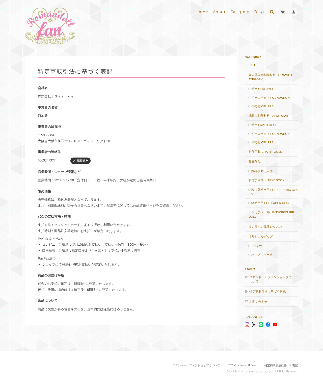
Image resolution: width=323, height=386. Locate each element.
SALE (252, 64)
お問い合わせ (258, 301)
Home (202, 12)
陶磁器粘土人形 (262, 171)
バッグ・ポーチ (262, 254)
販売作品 (255, 161)
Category (240, 12)
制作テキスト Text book (266, 180)
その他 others (262, 106)
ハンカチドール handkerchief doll (271, 214)
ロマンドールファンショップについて (270, 279)
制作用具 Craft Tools (265, 151)
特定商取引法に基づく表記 (267, 291)
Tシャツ (256, 246)
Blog (259, 12)
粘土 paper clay (263, 124)
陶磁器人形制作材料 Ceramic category (271, 77)
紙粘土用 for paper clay (270, 202)
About (219, 12)
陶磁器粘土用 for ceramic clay (274, 192)
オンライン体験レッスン (265, 226)
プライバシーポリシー (242, 365)
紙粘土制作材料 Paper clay (269, 115)
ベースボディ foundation (270, 97)
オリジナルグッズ (261, 236)
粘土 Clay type (262, 88)
